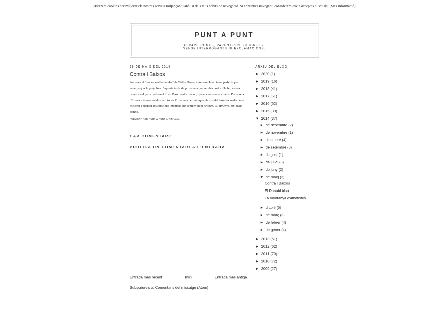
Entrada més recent (146, 277)
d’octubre (274, 140)
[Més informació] (342, 6)
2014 (266, 118)
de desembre (277, 125)
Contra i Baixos (277, 183)
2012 (266, 246)
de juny (272, 169)
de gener (273, 230)
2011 (266, 254)
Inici (188, 277)
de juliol (272, 162)
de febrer (274, 222)
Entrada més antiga (231, 277)
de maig (273, 177)
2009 (266, 268)
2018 (266, 89)
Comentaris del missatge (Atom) (181, 287)
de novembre (277, 132)
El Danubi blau (277, 190)
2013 (266, 239)
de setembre (276, 147)
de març (273, 215)
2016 (266, 103)
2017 (266, 96)
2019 (266, 81)
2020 (266, 74)
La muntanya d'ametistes (285, 198)
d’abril (271, 207)
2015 (266, 111)
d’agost (272, 155)
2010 (266, 261)
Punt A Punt (224, 35)
